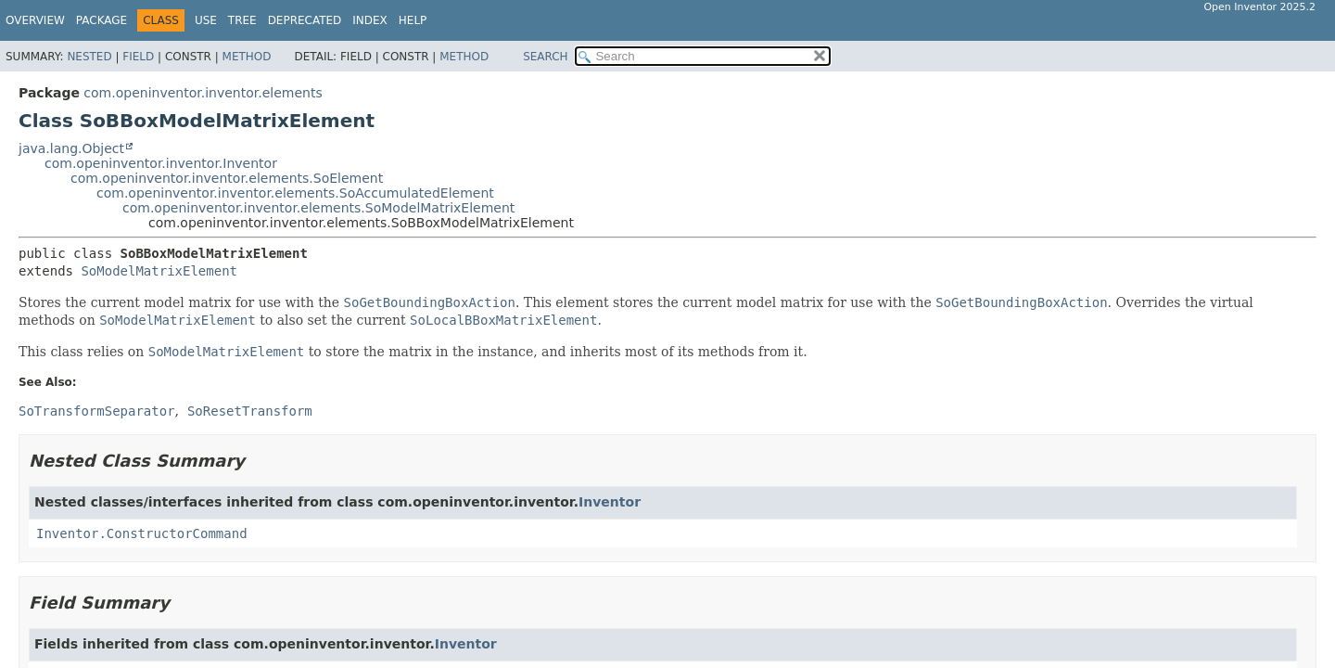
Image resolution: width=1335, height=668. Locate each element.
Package (101, 20)
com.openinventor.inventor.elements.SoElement (226, 178)
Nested (89, 56)
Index (370, 20)
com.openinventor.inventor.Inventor (160, 163)
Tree (242, 20)
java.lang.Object (71, 148)
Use (206, 20)
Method (247, 56)
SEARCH (545, 56)
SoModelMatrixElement (159, 270)
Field (138, 56)
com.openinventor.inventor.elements (202, 92)
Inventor (609, 502)
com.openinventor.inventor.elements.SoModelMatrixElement (318, 207)
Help (413, 20)
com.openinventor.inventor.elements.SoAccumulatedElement (295, 193)
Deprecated (305, 20)
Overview (35, 20)
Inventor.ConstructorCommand (142, 533)
